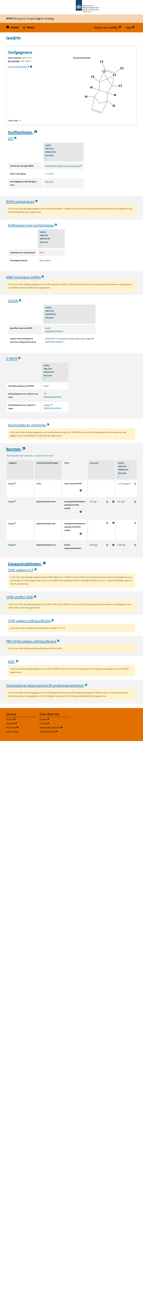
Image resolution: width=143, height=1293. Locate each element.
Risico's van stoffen (108, 27)
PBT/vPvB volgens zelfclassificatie (33, 641)
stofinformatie (18, 66)
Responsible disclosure (55, 727)
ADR (13, 662)
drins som (49, 155)
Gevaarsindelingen (27, 563)
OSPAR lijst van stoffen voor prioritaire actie (63, 166)
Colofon (55, 719)
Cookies (55, 723)
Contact (21, 719)
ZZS (12, 138)
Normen (16, 449)
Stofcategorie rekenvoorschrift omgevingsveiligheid (47, 685)
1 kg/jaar (47, 405)
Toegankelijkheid (55, 731)
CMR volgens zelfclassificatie (31, 621)
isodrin (48, 145)
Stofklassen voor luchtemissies (32, 225)
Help (131, 27)
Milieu (12, 483)
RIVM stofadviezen (22, 201)
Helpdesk (21, 723)
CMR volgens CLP (22, 570)
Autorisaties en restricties (29, 425)
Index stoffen (12, 731)
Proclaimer (21, 727)
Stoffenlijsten (22, 132)
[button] (29, 27)
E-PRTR (13, 359)
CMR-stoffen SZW (21, 597)
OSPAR (15, 301)
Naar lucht (49, 181)
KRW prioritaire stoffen (25, 277)
